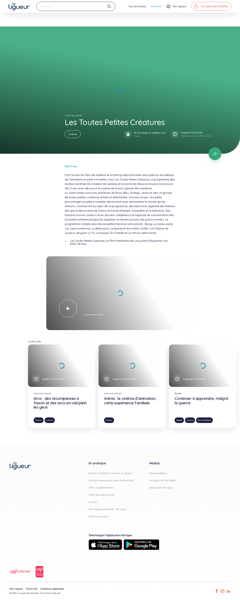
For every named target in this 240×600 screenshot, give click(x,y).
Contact (93, 502)
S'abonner (156, 6)
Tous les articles (137, 6)
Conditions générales (52, 588)
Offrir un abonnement (101, 487)
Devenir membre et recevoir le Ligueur (110, 473)
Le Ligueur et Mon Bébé (162, 480)
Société (179, 420)
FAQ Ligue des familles (101, 494)
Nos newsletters (158, 473)
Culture (49, 420)
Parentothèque (204, 420)
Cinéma (72, 134)
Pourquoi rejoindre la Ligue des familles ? (112, 480)
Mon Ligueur (16, 588)
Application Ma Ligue (161, 487)
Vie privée (31, 588)
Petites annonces (98, 516)
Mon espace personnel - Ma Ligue (107, 509)
